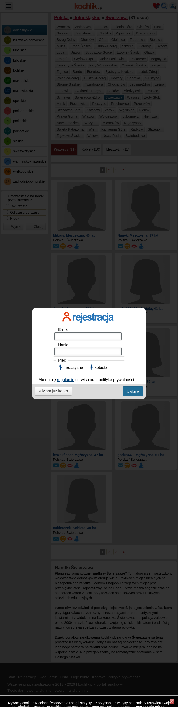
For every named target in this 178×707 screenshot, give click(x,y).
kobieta (101, 111)
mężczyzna (73, 111)
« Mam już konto (53, 134)
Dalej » (133, 135)
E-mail (63, 73)
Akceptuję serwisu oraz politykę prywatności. (87, 123)
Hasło (63, 88)
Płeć (62, 103)
